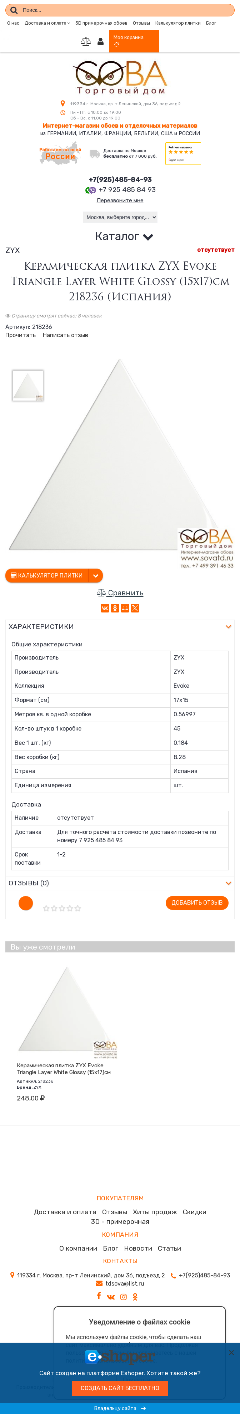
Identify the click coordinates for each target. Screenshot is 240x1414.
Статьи (169, 1249)
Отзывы (141, 23)
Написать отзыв (65, 335)
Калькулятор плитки (178, 23)
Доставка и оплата (65, 1212)
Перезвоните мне (120, 200)
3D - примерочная (120, 1222)
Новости (138, 1249)
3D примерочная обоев (101, 23)
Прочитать (20, 335)
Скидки (194, 1212)
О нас (13, 23)
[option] (120, 454)
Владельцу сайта (120, 1408)
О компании (78, 1249)
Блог (211, 23)
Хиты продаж (155, 1212)
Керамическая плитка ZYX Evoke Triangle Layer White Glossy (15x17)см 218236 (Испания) (64, 1073)
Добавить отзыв (197, 903)
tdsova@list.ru (124, 1284)
